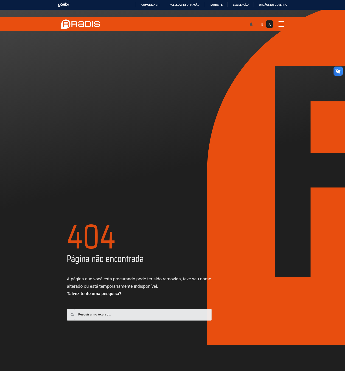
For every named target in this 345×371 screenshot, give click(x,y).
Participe (216, 4)
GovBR (63, 5)
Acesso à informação (184, 4)
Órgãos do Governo (273, 4)
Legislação (241, 4)
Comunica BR (150, 4)
